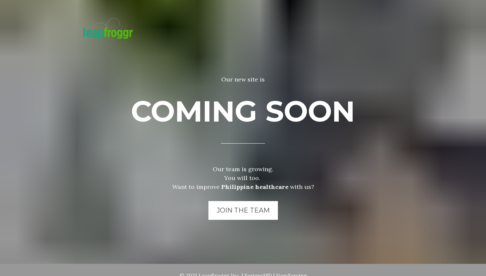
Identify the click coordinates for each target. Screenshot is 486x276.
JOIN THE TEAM (243, 207)
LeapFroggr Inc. (219, 268)
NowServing (291, 268)
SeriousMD (258, 268)
